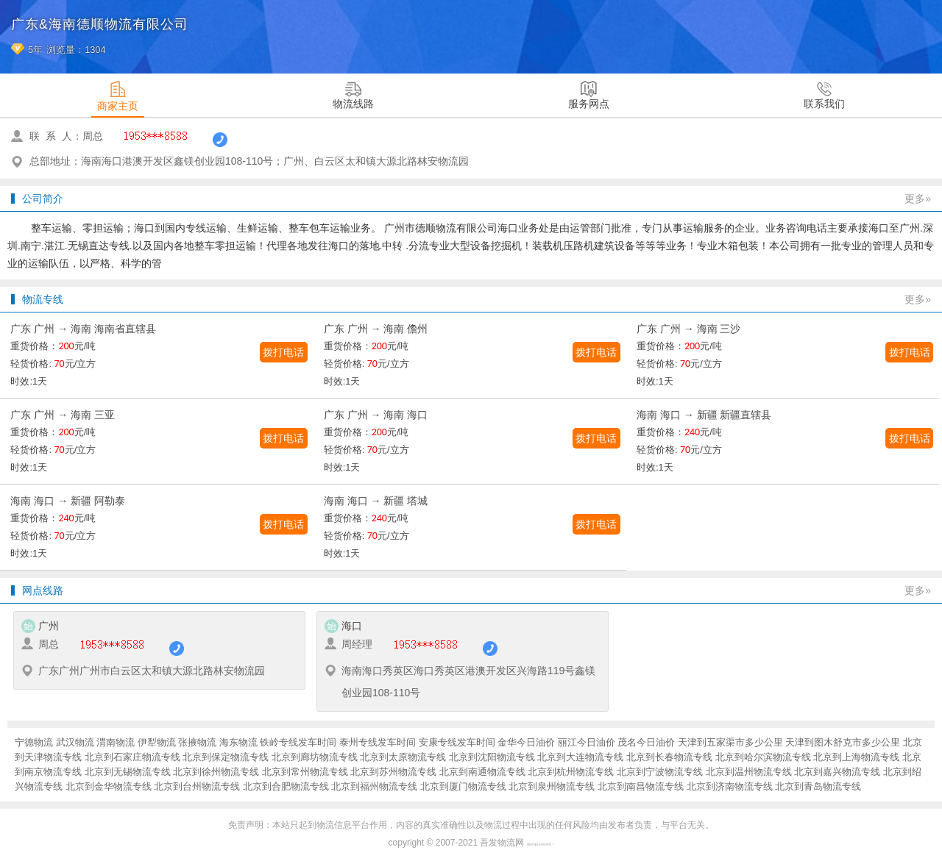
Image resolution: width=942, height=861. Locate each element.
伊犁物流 (157, 742)
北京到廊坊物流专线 (315, 756)
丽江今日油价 (586, 742)
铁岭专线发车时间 (298, 742)
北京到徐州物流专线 (216, 771)
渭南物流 (115, 742)
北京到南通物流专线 (482, 771)
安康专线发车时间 (457, 742)
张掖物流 (197, 742)
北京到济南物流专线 (730, 786)
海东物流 (238, 742)
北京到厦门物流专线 (463, 786)
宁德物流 (34, 742)
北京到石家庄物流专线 (132, 756)
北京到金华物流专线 (108, 786)
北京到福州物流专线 (374, 786)
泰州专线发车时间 (377, 742)
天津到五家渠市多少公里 (730, 742)
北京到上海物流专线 (856, 756)
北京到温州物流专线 (749, 771)
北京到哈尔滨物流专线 (763, 756)
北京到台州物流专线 (197, 786)
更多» (917, 198)
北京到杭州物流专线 (571, 771)
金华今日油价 (526, 742)
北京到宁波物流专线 (660, 771)
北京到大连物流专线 (580, 756)
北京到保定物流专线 (226, 756)
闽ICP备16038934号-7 (540, 844)
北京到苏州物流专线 (393, 771)
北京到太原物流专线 (403, 756)
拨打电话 (283, 352)
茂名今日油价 (646, 742)
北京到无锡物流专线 (128, 771)
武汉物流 (75, 742)
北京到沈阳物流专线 (492, 756)
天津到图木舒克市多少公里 (842, 742)
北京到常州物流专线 (305, 771)
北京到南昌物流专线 (641, 786)
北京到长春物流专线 (669, 756)
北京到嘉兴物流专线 (837, 771)
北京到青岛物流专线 (818, 786)
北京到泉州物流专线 (552, 786)
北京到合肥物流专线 (286, 786)
